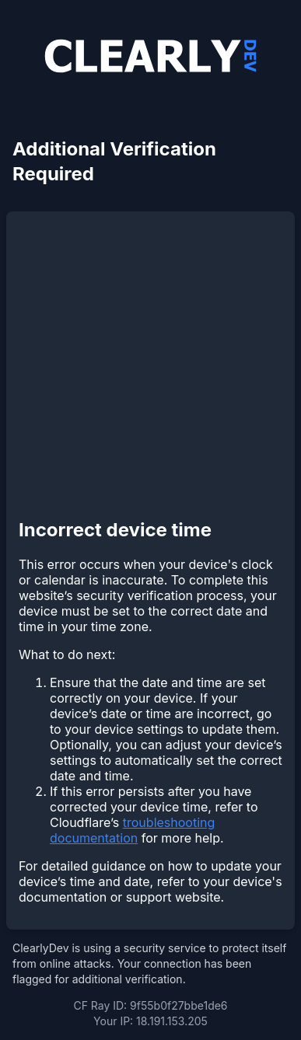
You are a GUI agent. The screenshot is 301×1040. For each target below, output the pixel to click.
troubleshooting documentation (132, 830)
